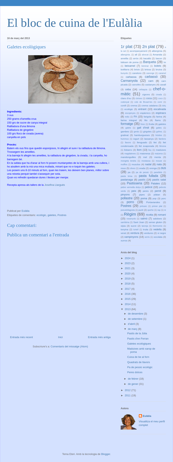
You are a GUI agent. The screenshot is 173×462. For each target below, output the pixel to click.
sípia (123, 225)
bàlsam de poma (130, 62)
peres (146, 191)
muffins (124, 164)
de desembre (136, 313)
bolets (157, 65)
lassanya (148, 138)
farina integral (129, 120)
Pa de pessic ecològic (139, 367)
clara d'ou (126, 98)
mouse (159, 161)
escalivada (160, 109)
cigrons (146, 94)
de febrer (133, 378)
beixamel (130, 65)
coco (160, 98)
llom (139, 149)
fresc (142, 124)
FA (135, 116)
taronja (145, 226)
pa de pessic (142, 172)
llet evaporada (146, 146)
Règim (130, 214)
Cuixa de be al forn (138, 356)
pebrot (148, 187)
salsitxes (157, 218)
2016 (128, 293)
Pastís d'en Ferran (137, 338)
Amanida (157, 54)
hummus (125, 139)
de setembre (135, 318)
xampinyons (131, 236)
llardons (162, 139)
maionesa (145, 153)
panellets (158, 172)
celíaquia (143, 89)
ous (163, 168)
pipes (142, 194)
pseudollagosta (128, 210)
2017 (128, 288)
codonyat (125, 102)
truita (145, 229)
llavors (128, 142)
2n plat (148, 46)
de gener (133, 383)
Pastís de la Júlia (137, 333)
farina (159, 116)
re (165, 210)
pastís (141, 179)
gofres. (159, 132)
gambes (125, 131)
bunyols (124, 73)
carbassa (131, 76)
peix (133, 190)
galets (128, 128)
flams (158, 120)
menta (157, 157)
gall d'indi (143, 127)
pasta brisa (126, 176)
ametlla (124, 58)
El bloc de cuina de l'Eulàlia (74, 22)
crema (134, 105)
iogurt (136, 138)
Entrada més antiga (99, 337)
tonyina (124, 229)
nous (123, 168)
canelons (137, 73)
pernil (158, 190)
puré (141, 210)
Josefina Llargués (54, 184)
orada (142, 168)
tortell (135, 229)
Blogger (105, 454)
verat (123, 233)
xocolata (157, 237)
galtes (159, 128)
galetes (52, 215)
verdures (148, 233)
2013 (128, 309)
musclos (136, 164)
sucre (134, 225)
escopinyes (130, 113)
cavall (163, 84)
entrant (142, 109)
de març (133, 328)
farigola (147, 116)
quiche (150, 210)
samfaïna (125, 222)
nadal (148, 164)
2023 (128, 263)
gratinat (125, 135)
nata (159, 164)
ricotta (149, 214)
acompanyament (138, 51)
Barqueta (149, 62)
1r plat (126, 46)
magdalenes (130, 154)
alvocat (145, 55)
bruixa (159, 69)
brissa (148, 69)
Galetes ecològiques (139, 343)
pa (129, 172)
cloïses (139, 98)
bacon (159, 58)
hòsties (158, 135)
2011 (128, 395)
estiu (127, 117)
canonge (150, 73)
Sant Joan (138, 222)
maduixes (161, 149)
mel (145, 157)
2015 (128, 298)
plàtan (157, 194)
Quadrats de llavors (138, 362)
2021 (128, 268)
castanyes (150, 84)
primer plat (157, 206)
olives (132, 168)
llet (155, 142)
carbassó (151, 76)
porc (163, 198)
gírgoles (147, 131)
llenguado (142, 142)
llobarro (128, 149)
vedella (157, 229)
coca (149, 98)
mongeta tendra (128, 161)
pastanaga (127, 179)
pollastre (127, 198)
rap (158, 210)
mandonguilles (128, 157)
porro (130, 202)
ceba (128, 89)
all (136, 54)
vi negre (162, 233)
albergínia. (126, 55)
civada (159, 94)
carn (150, 80)
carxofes (136, 84)
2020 (128, 273)
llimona (162, 146)
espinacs (161, 112)
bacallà (147, 58)
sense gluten (155, 222)
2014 (128, 304)
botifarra (125, 69)
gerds (136, 132)
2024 (128, 258)
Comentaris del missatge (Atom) (69, 346)
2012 (128, 390)
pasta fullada (148, 176)
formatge (127, 124)
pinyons (125, 194)
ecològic (41, 215)
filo (145, 120)
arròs (136, 58)
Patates (155, 183)
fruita (151, 124)
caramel (162, 73)
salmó (143, 218)
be (165, 62)
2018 (128, 283)
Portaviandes (153, 202)
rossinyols (131, 219)
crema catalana (149, 105)
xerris (147, 237)
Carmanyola (129, 80)
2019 (128, 278)
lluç (150, 150)
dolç (164, 106)
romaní (162, 214)
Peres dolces (134, 372)
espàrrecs (145, 113)
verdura (134, 233)
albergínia (157, 51)
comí (160, 102)
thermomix (158, 226)
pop (154, 198)
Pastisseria (134, 183)
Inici (60, 337)
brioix (137, 69)
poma (144, 198)
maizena (159, 154)
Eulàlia (147, 415)
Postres (62, 215)
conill (123, 105)
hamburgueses (142, 135)
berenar (145, 66)
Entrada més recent (21, 337)
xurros (124, 240)
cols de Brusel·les (143, 102)
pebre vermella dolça (131, 187)
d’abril (132, 323)
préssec (143, 206)
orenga (153, 168)
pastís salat (159, 179)
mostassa (145, 161)
